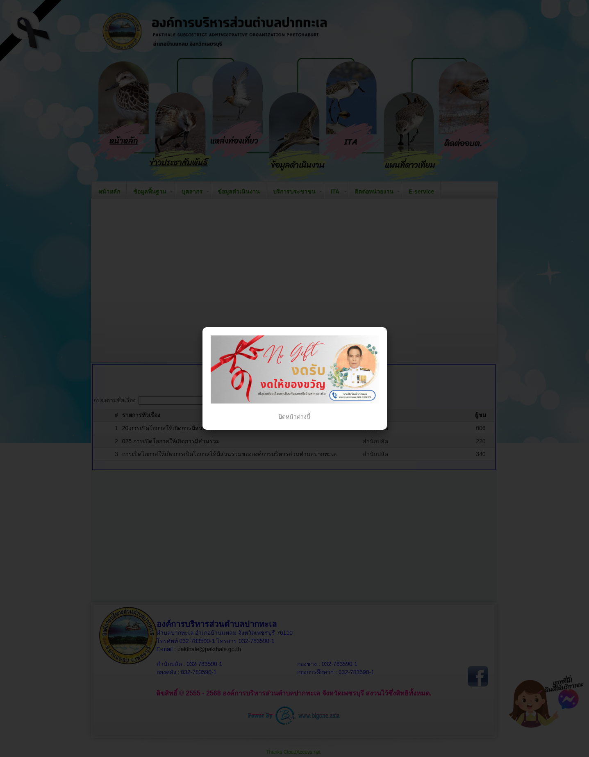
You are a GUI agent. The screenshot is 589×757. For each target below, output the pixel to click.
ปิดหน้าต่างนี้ (294, 416)
